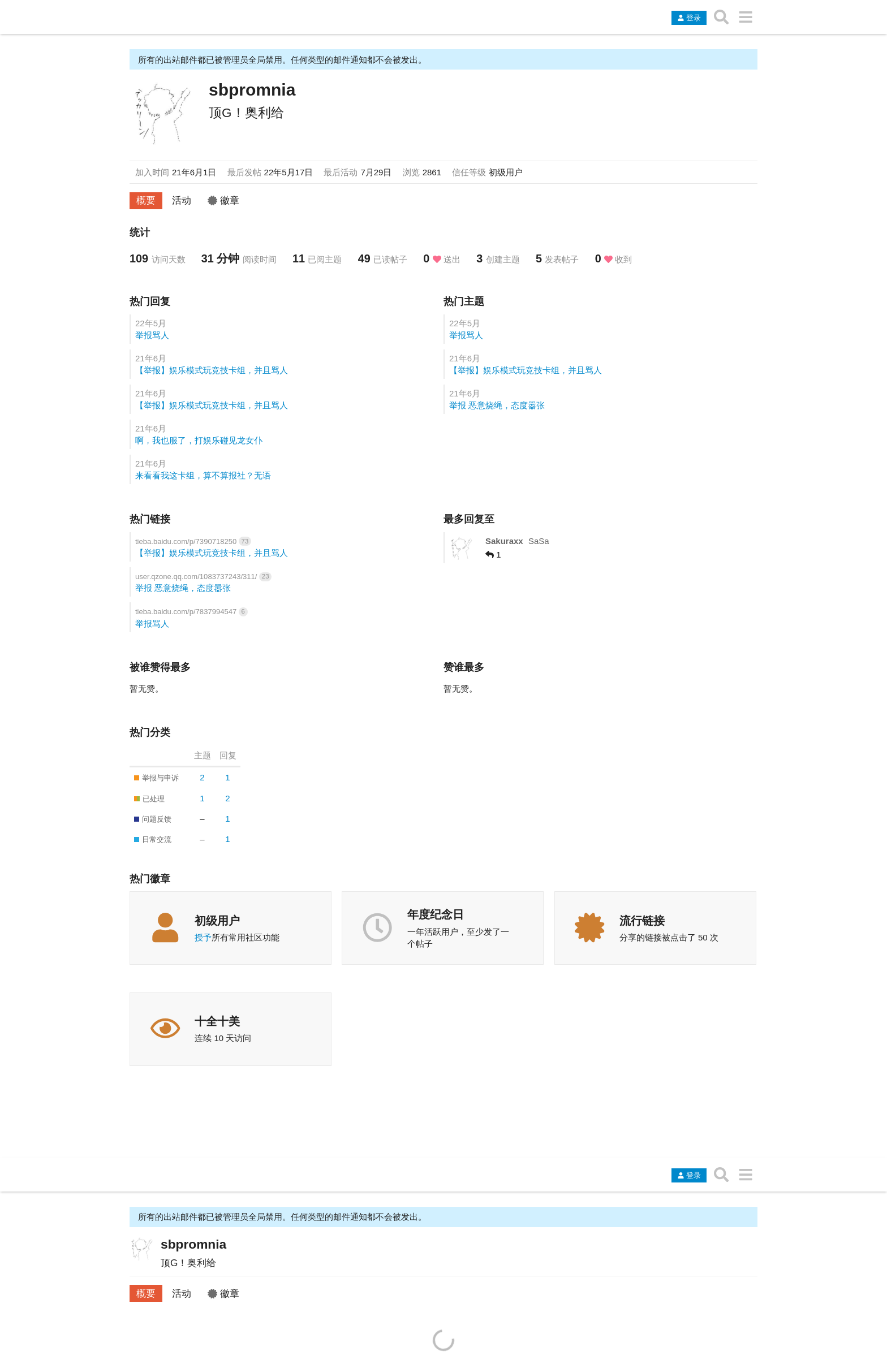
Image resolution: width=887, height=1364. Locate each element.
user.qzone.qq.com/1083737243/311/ (197, 576)
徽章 (223, 200)
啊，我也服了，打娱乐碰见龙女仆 (198, 440)
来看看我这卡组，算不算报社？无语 (203, 475)
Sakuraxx (504, 541)
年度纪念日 (435, 914)
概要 (146, 200)
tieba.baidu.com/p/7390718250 (187, 541)
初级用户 (217, 920)
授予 (203, 937)
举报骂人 (152, 335)
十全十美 (217, 1021)
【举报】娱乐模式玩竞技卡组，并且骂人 (211, 370)
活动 (181, 200)
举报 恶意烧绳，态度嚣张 (497, 405)
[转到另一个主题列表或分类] (745, 17)
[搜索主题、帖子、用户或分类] (721, 17)
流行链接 (642, 920)
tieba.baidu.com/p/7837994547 (187, 611)
